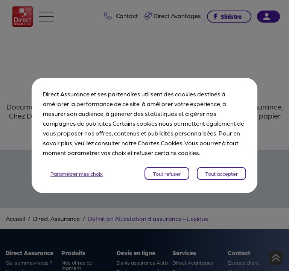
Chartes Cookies (160, 142)
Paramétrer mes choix (76, 174)
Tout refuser (167, 174)
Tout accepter (221, 174)
